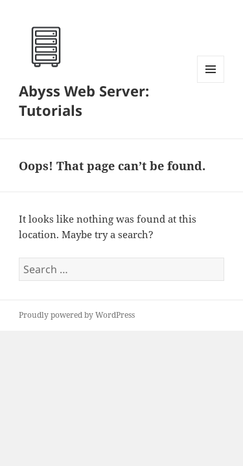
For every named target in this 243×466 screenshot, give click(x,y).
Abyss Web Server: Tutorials (84, 100)
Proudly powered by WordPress (77, 314)
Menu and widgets (211, 82)
